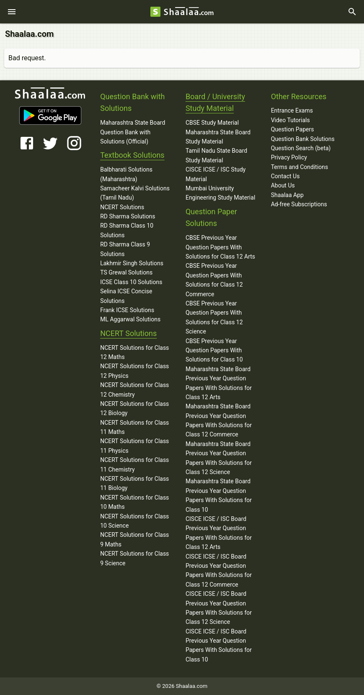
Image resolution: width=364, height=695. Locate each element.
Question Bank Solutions (303, 139)
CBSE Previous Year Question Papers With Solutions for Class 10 (214, 350)
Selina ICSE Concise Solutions (126, 296)
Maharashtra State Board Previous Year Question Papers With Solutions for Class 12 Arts (219, 383)
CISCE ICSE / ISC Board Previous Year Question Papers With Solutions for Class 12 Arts (219, 532)
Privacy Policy (289, 157)
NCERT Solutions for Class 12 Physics (134, 371)
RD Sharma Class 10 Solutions (126, 230)
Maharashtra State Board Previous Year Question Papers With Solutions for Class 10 (219, 495)
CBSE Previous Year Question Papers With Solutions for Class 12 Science (214, 317)
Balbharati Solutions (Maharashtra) (126, 174)
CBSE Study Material (212, 122)
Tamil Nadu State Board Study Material (216, 155)
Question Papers (292, 129)
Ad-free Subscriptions (299, 204)
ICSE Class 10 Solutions (131, 282)
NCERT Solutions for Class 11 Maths (134, 427)
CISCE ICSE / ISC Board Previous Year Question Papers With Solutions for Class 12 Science (219, 607)
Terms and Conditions (299, 167)
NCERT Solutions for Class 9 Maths (134, 539)
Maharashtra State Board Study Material (218, 137)
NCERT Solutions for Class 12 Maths (134, 352)
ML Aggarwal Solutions (130, 319)
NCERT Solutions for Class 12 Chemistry (134, 390)
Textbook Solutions (132, 155)
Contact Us (285, 176)
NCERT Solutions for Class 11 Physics (134, 446)
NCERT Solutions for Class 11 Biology (134, 483)
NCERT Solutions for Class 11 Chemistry (134, 464)
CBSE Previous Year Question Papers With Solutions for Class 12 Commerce (214, 279)
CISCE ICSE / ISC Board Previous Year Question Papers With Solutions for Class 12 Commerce (219, 570)
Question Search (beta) (301, 148)
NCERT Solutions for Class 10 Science (134, 521)
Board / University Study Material (215, 102)
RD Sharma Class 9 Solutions (125, 249)
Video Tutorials (290, 120)
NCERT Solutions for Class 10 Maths (134, 502)
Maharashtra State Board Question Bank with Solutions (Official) (132, 132)
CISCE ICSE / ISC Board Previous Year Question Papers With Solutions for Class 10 (219, 645)
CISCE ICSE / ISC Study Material (216, 174)
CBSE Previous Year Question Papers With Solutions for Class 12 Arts (220, 247)
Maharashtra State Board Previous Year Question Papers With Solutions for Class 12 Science (219, 458)
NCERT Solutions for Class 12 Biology (134, 408)
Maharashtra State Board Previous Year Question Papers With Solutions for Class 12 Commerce (219, 420)
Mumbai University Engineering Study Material (220, 193)
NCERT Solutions (122, 207)
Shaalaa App (287, 195)
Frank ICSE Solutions (127, 310)
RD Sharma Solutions (127, 216)
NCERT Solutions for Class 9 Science (134, 558)
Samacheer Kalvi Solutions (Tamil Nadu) (135, 193)
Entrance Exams (292, 110)
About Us (283, 185)
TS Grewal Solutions (126, 272)
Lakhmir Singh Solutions (131, 263)
